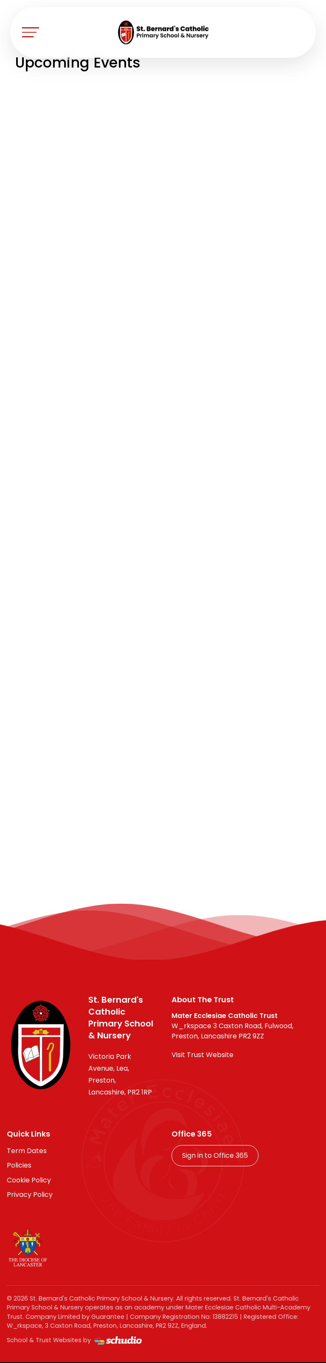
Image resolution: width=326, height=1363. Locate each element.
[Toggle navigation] (30, 32)
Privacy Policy (30, 1194)
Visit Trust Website (202, 1055)
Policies (19, 1165)
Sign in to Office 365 (215, 1155)
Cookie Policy (29, 1180)
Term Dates (27, 1151)
